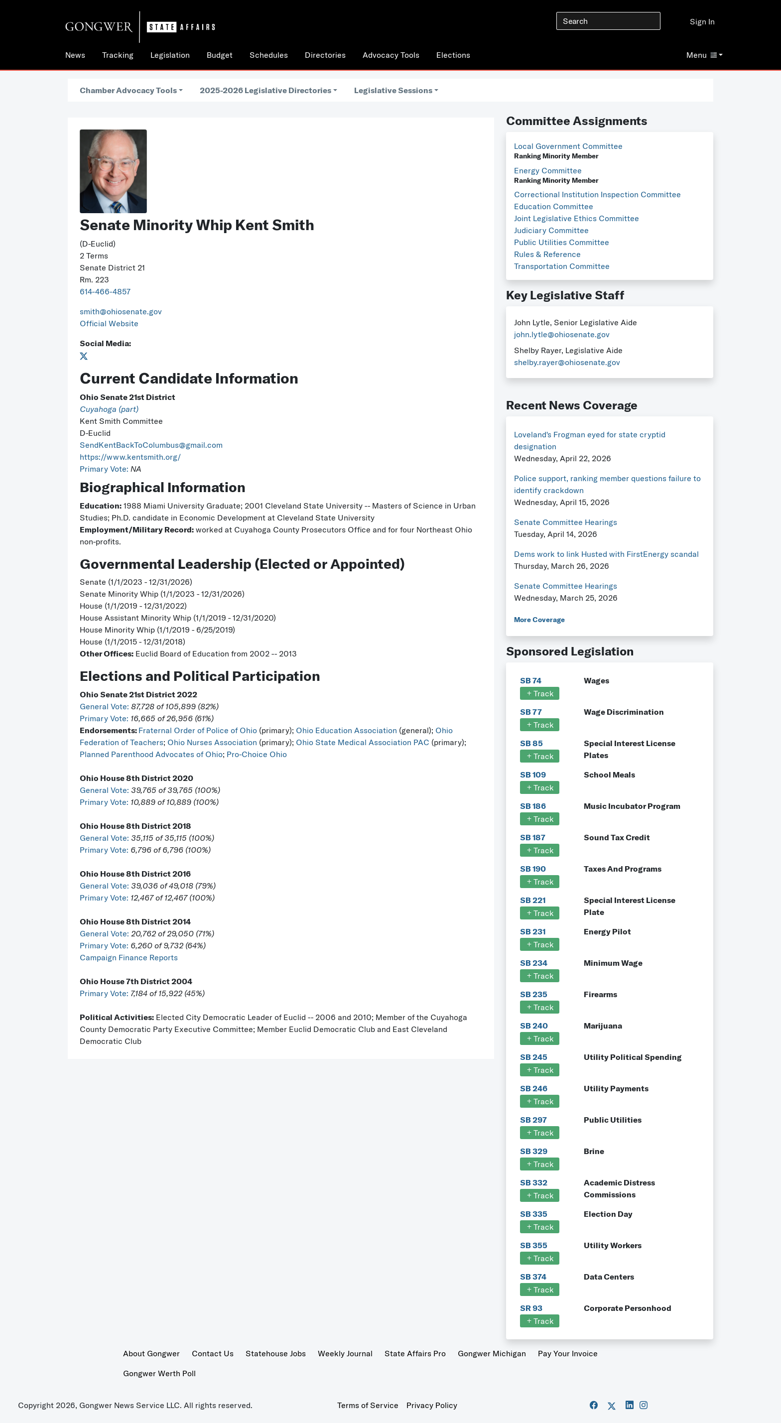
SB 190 (533, 869)
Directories (325, 55)
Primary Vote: (105, 469)
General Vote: (105, 706)
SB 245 (533, 1057)
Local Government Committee (568, 146)
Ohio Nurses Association (213, 742)
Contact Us (213, 1353)
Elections (453, 55)
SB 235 (533, 994)
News (75, 55)
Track (539, 693)
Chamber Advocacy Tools (128, 90)
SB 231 (532, 931)
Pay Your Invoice (568, 1353)
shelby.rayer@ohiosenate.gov (567, 362)
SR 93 (531, 1308)
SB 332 (533, 1182)
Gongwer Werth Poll (159, 1373)
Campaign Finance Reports (129, 957)
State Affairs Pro (415, 1353)
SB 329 (533, 1151)
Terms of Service (367, 1405)
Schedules (269, 55)
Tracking (117, 55)
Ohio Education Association (346, 730)
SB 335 (533, 1214)
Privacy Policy (431, 1405)
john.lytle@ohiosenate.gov (562, 334)
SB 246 (533, 1088)
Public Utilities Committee (561, 242)
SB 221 (532, 900)
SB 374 (533, 1277)
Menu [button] (701, 55)
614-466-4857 (105, 291)
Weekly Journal (345, 1353)
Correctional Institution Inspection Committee (597, 194)
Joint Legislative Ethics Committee (576, 218)
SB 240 (534, 1026)
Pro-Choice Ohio (257, 754)
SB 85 (531, 743)
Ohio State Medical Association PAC (362, 742)
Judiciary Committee (551, 230)
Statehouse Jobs (276, 1353)
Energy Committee (548, 170)
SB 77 (531, 712)
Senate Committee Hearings (565, 522)
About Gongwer (151, 1353)
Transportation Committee (562, 266)
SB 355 (533, 1245)
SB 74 (530, 680)
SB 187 (532, 837)
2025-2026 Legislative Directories (265, 90)
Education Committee (553, 206)
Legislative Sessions (393, 90)
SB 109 (533, 774)
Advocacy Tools (391, 55)
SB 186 (533, 806)
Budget (220, 55)
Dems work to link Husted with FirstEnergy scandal (606, 554)
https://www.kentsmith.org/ (130, 457)
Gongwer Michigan (492, 1353)
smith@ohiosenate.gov (121, 311)
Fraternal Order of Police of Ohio (197, 730)
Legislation (170, 55)
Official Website (109, 323)
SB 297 (533, 1120)
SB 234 (533, 963)
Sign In (702, 21)
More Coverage (539, 619)
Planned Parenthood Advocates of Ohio (151, 754)
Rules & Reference (547, 254)
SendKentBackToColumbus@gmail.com (151, 445)
